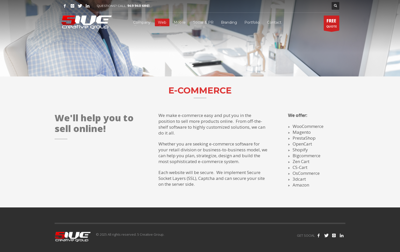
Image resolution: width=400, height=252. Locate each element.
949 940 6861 (138, 6)
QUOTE (331, 24)
